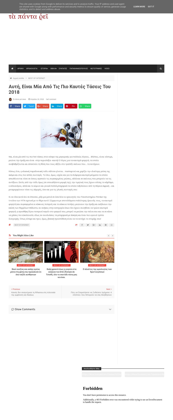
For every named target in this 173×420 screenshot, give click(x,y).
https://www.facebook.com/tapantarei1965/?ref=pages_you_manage (153, 85)
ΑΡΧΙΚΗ (20, 68)
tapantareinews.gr (156, 416)
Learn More (139, 7)
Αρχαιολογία (23, 403)
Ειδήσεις (149, 403)
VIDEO (106, 68)
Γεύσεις (118, 403)
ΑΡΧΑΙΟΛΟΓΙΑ (31, 68)
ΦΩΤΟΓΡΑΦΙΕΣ (96, 68)
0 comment (51, 99)
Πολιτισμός (86, 403)
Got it (151, 7)
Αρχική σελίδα (18, 78)
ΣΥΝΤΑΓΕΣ (63, 68)
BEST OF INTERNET (36, 78)
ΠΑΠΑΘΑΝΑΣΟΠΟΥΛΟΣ (79, 68)
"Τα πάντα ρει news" (35, 416)
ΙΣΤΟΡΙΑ (44, 68)
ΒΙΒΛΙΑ (53, 68)
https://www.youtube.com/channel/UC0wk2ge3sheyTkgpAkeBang (131, 85)
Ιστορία (55, 403)
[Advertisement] (86, 44)
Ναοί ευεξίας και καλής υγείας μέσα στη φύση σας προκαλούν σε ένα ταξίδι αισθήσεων (25, 272)
